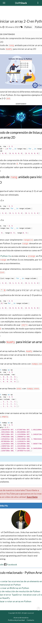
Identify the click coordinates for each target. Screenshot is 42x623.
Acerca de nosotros (21, 617)
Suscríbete (32, 497)
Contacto (30, 620)
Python (28, 27)
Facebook (10, 564)
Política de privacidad (16, 620)
